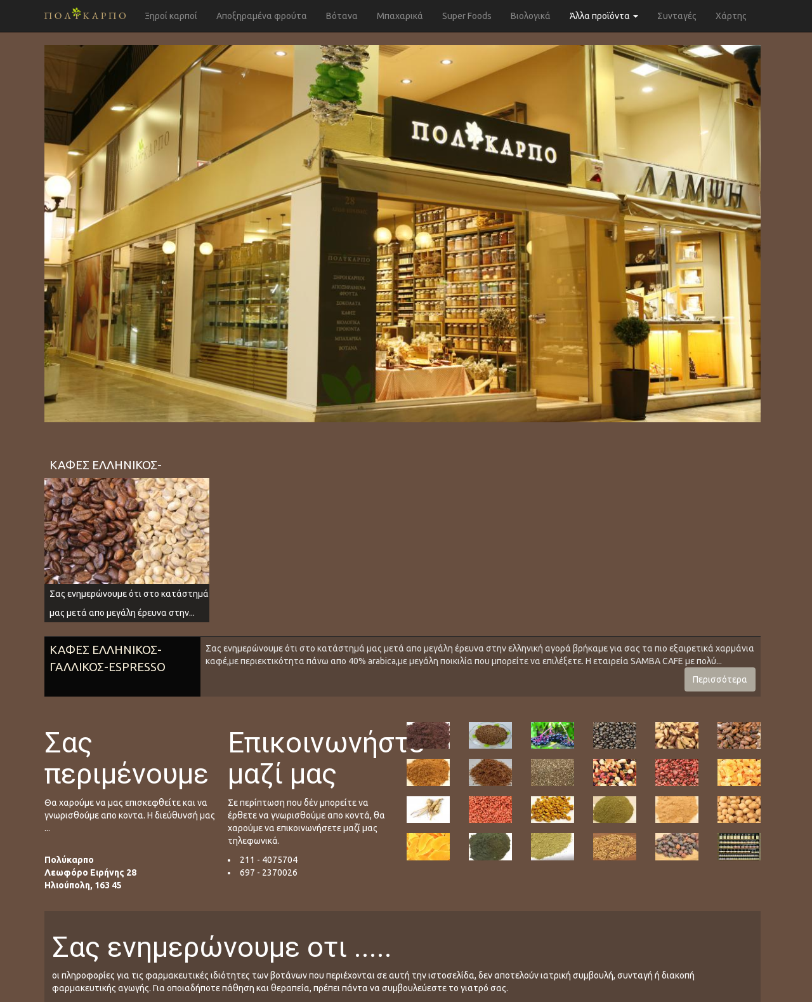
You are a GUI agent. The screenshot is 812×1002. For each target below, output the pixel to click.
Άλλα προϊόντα (604, 16)
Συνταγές (677, 16)
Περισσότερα (720, 679)
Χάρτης (731, 16)
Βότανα (342, 16)
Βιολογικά (531, 16)
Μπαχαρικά (400, 16)
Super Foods (467, 16)
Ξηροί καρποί (171, 16)
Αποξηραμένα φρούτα (261, 16)
